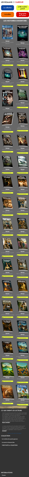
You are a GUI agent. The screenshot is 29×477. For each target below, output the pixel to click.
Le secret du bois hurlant (7, 378)
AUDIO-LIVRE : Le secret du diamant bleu (7, 82)
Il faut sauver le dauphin (7, 189)
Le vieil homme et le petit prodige (7, 252)
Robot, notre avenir (7, 108)
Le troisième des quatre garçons (7, 41)
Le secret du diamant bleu (8, 442)
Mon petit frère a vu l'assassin (7, 211)
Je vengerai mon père (7, 169)
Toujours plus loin (7, 400)
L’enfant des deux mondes (7, 314)
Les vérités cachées (7, 333)
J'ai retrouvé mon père (7, 231)
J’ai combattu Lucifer (7, 355)
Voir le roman (7, 65)
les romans (12, 2)
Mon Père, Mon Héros (7, 148)
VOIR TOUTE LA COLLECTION (10, 445)
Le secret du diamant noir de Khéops (7, 61)
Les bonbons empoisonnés (7, 127)
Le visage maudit (7, 294)
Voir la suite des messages (14, 433)
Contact (4, 475)
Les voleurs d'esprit (7, 272)
